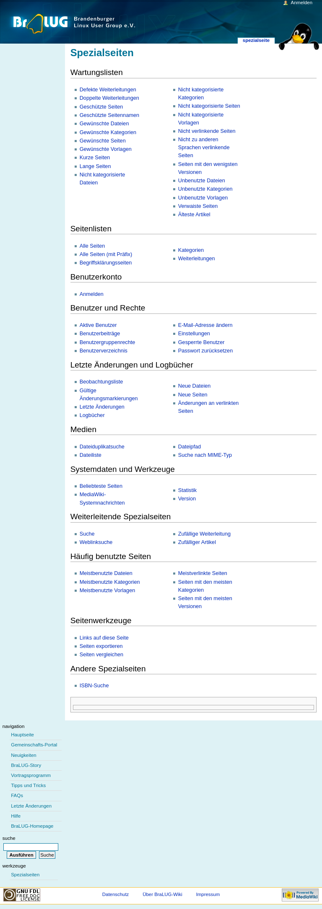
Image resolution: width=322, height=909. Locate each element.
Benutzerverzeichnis (103, 351)
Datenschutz (115, 894)
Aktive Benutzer (98, 325)
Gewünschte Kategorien (108, 132)
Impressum (208, 894)
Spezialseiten (25, 874)
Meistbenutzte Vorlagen (107, 590)
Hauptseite (22, 734)
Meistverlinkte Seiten (202, 573)
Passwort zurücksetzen (205, 351)
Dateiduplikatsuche (102, 447)
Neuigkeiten (23, 755)
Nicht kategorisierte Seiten (209, 106)
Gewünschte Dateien (104, 124)
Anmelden (92, 294)
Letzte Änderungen (102, 407)
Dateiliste (90, 455)
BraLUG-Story (26, 765)
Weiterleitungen (196, 259)
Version (187, 499)
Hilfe (16, 815)
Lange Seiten (95, 166)
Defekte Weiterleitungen (108, 90)
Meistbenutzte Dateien (106, 573)
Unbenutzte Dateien (201, 181)
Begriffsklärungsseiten (106, 263)
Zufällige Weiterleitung (204, 534)
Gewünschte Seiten (103, 141)
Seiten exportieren (101, 646)
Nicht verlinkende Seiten (207, 131)
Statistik (187, 490)
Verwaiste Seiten (198, 206)
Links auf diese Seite (104, 638)
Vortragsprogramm (31, 775)
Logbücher (92, 415)
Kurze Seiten (95, 158)
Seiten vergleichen (101, 655)
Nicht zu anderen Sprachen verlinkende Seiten (204, 147)
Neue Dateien (194, 386)
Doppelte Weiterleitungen (109, 98)
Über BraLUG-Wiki (162, 894)
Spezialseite (256, 40)
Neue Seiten (193, 395)
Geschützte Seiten (101, 107)
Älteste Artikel (194, 215)
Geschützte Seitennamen (109, 115)
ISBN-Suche (94, 686)
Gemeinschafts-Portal (34, 744)
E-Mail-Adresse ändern (205, 325)
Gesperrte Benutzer (201, 342)
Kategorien (191, 250)
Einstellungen (194, 334)
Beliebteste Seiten (101, 486)
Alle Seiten (92, 246)
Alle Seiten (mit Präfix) (106, 254)
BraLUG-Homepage (32, 826)
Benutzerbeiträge (100, 334)
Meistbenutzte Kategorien (110, 582)
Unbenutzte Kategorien (205, 189)
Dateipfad (189, 447)
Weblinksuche (96, 542)
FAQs (17, 795)
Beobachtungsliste (101, 382)
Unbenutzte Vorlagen (203, 198)
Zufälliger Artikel (197, 542)
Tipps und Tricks (28, 785)
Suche (87, 534)
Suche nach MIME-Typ (205, 455)
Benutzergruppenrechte (107, 342)
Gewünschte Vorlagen (106, 149)
